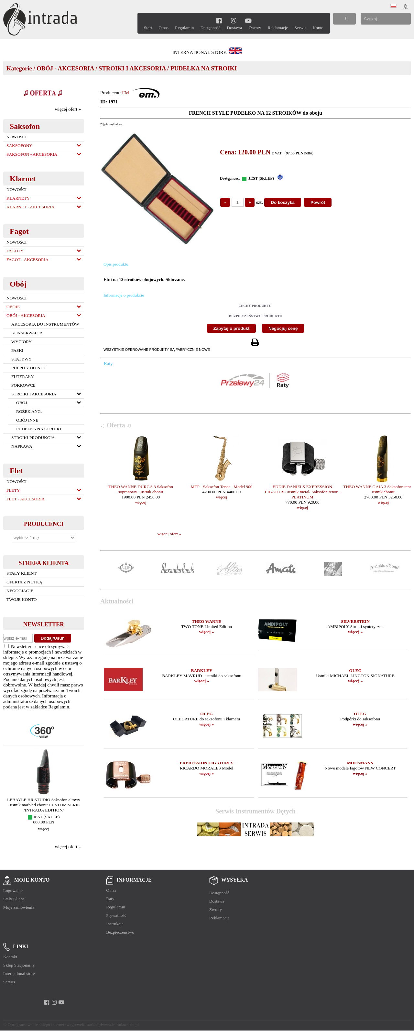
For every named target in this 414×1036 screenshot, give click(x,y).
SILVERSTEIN (355, 621)
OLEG (355, 670)
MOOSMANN (360, 762)
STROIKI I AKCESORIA (132, 68)
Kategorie (19, 68)
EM (125, 92)
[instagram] (233, 20)
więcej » (206, 631)
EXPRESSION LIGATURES (207, 762)
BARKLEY (201, 670)
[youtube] (248, 20)
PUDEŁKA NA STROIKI (203, 68)
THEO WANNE (206, 621)
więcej (43, 828)
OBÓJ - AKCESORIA (65, 68)
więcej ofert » (68, 109)
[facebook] (219, 20)
